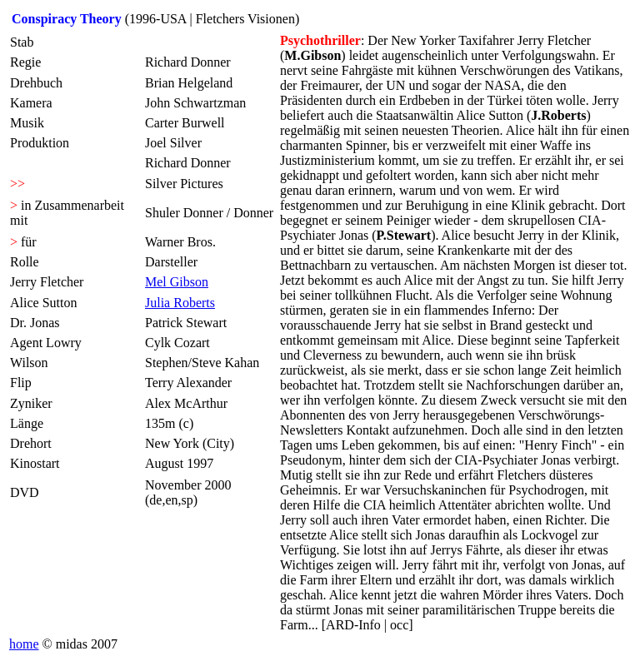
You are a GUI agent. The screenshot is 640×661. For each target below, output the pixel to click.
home (24, 644)
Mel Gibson (176, 282)
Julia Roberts (180, 303)
